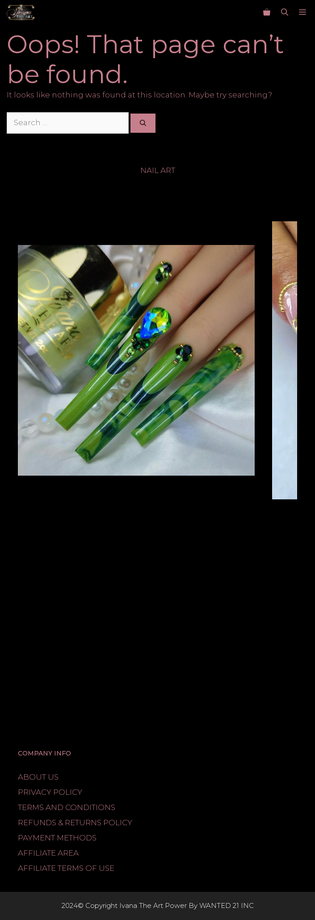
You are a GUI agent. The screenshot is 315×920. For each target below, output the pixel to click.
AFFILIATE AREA (48, 852)
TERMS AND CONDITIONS (66, 807)
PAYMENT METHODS (57, 837)
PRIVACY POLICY (50, 792)
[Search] (142, 123)
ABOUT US (38, 776)
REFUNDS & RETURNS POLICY (75, 822)
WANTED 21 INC (226, 905)
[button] (285, 12)
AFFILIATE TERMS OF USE (66, 868)
